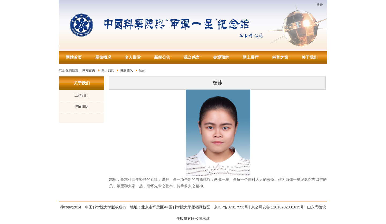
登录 (320, 5)
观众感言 (192, 57)
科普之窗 (280, 57)
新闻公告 (162, 57)
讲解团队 (81, 106)
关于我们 (310, 57)
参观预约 (221, 57)
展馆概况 (103, 57)
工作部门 (81, 95)
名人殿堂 (133, 57)
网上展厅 (251, 57)
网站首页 (74, 57)
